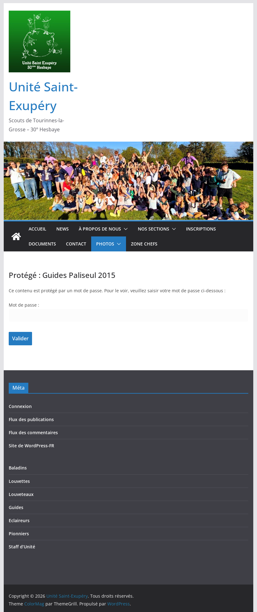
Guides (16, 507)
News (62, 229)
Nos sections (153, 229)
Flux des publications (31, 419)
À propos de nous (100, 229)
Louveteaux (21, 494)
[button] (124, 229)
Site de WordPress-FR (31, 446)
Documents (42, 244)
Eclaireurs (19, 520)
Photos (105, 244)
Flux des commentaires (33, 432)
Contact (76, 244)
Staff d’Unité (22, 547)
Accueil (37, 229)
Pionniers (19, 534)
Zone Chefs (144, 244)
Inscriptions (201, 229)
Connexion (20, 406)
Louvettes (19, 481)
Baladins (18, 468)
